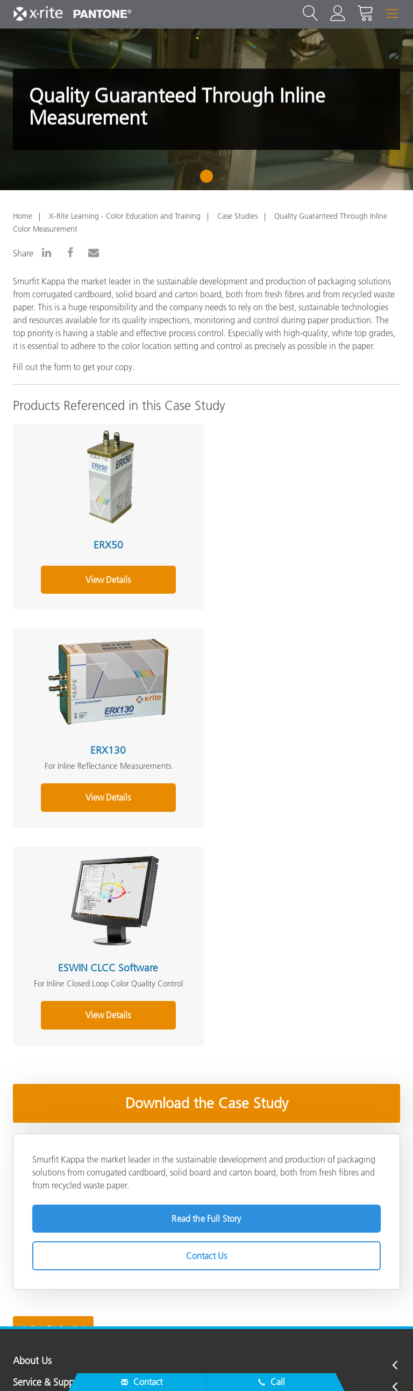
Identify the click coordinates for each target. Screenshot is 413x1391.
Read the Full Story (206, 1009)
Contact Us (206, 1046)
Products (30, 1194)
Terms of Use (320, 1366)
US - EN (210, 1321)
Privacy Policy (97, 1366)
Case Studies (237, 216)
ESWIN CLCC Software (106, 758)
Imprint (268, 1366)
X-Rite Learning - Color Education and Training (125, 216)
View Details (106, 590)
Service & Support (49, 1172)
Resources (33, 1216)
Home (22, 216)
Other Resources (46, 1237)
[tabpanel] (206, 109)
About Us (32, 1151)
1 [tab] (208, 180)
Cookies (151, 1366)
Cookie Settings (210, 1366)
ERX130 (299, 543)
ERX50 (105, 543)
